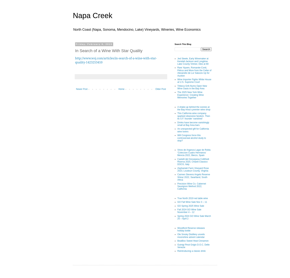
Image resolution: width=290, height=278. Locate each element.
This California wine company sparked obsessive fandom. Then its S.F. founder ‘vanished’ (193, 116)
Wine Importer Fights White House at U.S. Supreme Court (194, 80)
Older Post (160, 89)
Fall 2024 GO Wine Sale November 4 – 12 (189, 210)
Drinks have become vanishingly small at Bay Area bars (193, 123)
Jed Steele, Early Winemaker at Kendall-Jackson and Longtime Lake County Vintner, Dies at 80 (193, 61)
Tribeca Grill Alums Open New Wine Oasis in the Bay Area (192, 87)
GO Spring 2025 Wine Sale (190, 206)
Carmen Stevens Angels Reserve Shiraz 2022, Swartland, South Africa (193, 177)
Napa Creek (92, 15)
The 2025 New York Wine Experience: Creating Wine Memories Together (190, 95)
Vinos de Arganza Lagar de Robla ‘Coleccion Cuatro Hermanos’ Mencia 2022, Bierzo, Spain (193, 153)
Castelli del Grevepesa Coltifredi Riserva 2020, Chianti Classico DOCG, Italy (193, 162)
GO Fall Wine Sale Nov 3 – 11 (192, 202)
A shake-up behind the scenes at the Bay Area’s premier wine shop (193, 108)
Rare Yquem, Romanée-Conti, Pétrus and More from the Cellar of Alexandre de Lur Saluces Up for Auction (194, 71)
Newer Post (81, 89)
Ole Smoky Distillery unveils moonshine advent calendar (191, 235)
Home (121, 89)
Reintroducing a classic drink (191, 251)
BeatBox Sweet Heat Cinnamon (193, 241)
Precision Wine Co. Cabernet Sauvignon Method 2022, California (191, 186)
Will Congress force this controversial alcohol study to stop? (191, 138)
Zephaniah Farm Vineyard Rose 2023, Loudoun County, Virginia (193, 169)
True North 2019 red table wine (192, 198)
